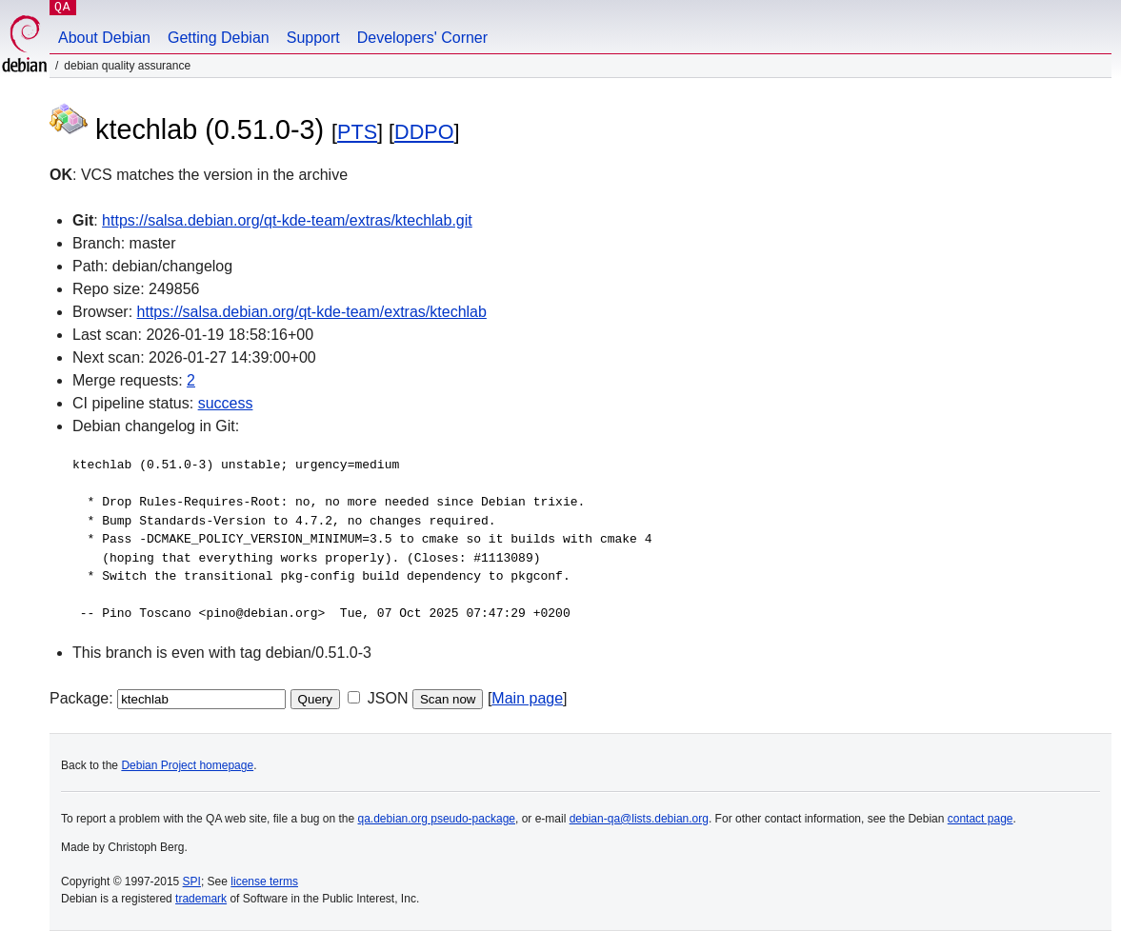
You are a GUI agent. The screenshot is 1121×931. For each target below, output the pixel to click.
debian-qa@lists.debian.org (639, 818)
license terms (264, 881)
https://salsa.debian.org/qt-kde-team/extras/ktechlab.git (287, 220)
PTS (357, 132)
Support (313, 38)
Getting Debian (219, 38)
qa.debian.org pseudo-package (436, 818)
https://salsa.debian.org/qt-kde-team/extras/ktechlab (312, 312)
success (225, 403)
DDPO (423, 132)
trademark (201, 898)
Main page (527, 698)
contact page (980, 818)
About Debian (104, 38)
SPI (192, 881)
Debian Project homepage (187, 765)
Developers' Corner (422, 38)
